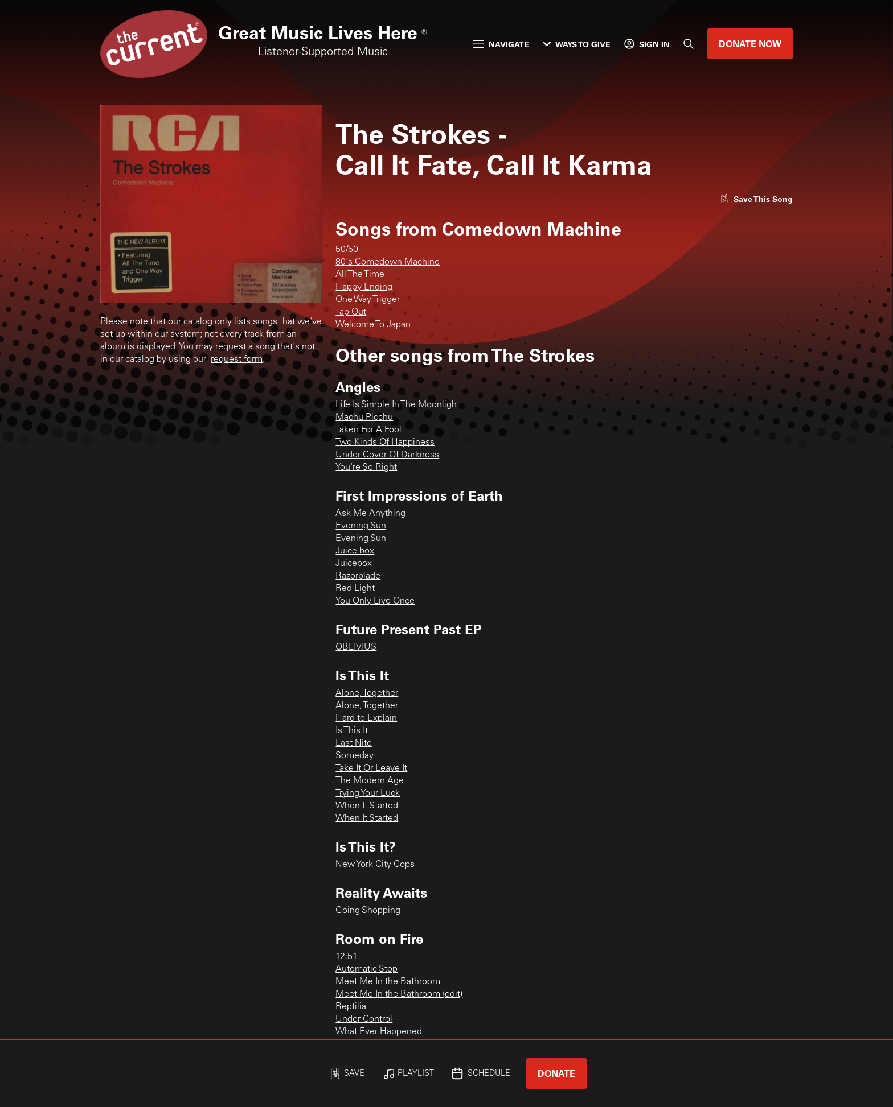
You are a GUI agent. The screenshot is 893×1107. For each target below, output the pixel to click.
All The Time (359, 274)
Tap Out (350, 312)
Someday (354, 756)
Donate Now (750, 43)
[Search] (688, 43)
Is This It (351, 731)
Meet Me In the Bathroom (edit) (398, 994)
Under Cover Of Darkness (387, 455)
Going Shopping (367, 910)
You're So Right (366, 467)
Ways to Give (577, 44)
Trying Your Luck (367, 793)
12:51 (346, 956)
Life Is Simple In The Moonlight (397, 405)
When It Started (366, 806)
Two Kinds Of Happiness (385, 442)
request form (237, 359)
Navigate (501, 44)
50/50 (346, 249)
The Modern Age (369, 781)
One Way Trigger (367, 299)
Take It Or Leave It (371, 768)
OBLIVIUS (355, 647)
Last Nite (353, 743)
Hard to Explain (366, 718)
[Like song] (756, 199)
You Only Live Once (375, 601)
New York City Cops (375, 864)
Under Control (363, 1019)
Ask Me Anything (370, 513)
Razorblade (357, 576)
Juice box (354, 551)
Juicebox (353, 563)
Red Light (355, 588)
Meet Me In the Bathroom (387, 981)
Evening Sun (360, 526)
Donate (556, 1073)
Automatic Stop (366, 969)
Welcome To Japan (373, 324)
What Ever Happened (378, 1031)
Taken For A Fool (368, 430)
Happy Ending (363, 287)
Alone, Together (366, 693)
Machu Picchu (364, 417)
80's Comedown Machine (387, 262)
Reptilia (350, 1006)
